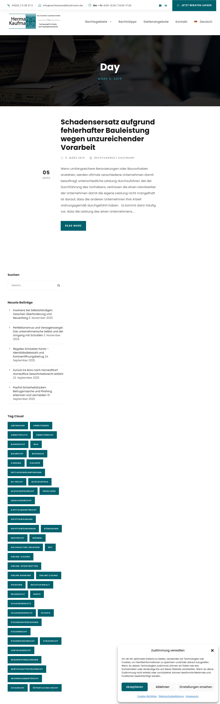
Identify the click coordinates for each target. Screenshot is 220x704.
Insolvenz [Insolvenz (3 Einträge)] (49, 491)
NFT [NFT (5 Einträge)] (50, 547)
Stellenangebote (156, 22)
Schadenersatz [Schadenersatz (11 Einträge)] (21, 603)
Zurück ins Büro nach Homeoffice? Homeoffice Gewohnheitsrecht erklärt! (38, 372)
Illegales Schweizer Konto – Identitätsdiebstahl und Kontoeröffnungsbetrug (31, 352)
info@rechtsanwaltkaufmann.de (63, 5)
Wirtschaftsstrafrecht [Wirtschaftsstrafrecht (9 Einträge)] (27, 669)
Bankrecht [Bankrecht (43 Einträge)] (18, 444)
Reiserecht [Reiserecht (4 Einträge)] (18, 594)
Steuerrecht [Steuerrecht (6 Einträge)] (19, 631)
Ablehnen (162, 687)
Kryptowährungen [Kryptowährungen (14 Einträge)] (23, 528)
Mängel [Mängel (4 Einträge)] (37, 537)
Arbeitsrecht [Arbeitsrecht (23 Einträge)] (45, 434)
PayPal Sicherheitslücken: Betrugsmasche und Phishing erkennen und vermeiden (32, 391)
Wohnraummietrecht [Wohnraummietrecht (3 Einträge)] (25, 678)
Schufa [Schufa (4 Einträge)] (46, 612)
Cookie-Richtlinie (146, 696)
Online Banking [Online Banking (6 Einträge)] (21, 575)
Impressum (192, 696)
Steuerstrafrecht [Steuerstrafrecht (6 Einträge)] (23, 640)
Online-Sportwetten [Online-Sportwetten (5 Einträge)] (24, 566)
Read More (73, 225)
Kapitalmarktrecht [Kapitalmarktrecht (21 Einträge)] (24, 509)
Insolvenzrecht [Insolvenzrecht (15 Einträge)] (21, 500)
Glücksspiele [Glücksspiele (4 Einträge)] (39, 481)
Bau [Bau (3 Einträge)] (36, 444)
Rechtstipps (127, 22)
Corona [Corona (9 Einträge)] (16, 462)
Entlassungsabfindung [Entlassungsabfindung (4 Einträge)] (26, 472)
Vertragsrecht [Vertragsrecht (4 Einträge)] (21, 650)
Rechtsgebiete (96, 22)
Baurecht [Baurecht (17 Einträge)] (17, 453)
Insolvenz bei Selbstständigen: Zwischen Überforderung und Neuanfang (33, 314)
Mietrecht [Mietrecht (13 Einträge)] (17, 537)
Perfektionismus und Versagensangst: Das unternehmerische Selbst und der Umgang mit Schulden (38, 331)
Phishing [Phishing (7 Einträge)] (16, 584)
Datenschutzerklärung (171, 696)
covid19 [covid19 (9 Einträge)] (35, 462)
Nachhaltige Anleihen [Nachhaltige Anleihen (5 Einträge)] (25, 547)
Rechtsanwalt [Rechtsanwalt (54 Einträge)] (40, 584)
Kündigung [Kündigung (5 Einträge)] (51, 528)
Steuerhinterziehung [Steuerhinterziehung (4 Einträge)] (24, 622)
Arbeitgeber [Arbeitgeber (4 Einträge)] (41, 425)
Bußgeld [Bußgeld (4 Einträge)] (38, 453)
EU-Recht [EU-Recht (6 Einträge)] (17, 481)
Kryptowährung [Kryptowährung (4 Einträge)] (22, 519)
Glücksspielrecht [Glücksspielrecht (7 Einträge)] (22, 491)
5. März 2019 (75, 157)
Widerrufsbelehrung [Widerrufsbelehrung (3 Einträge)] (24, 659)
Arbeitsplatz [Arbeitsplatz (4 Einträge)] (19, 434)
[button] (212, 650)
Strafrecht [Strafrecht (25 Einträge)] (50, 640)
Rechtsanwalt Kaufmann (114, 157)
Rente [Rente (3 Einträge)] (37, 594)
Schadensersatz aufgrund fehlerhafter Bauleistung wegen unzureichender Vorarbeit (108, 134)
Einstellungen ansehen (196, 687)
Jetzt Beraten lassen (194, 5)
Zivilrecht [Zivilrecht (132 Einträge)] (17, 687)
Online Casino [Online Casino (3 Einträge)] (48, 575)
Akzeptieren (134, 687)
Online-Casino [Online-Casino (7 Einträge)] (20, 556)
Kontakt (181, 22)
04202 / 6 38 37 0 (22, 5)
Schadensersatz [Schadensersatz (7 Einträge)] (22, 612)
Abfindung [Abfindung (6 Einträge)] (18, 425)
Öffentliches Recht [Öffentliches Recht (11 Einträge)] (45, 687)
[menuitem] (203, 27)
